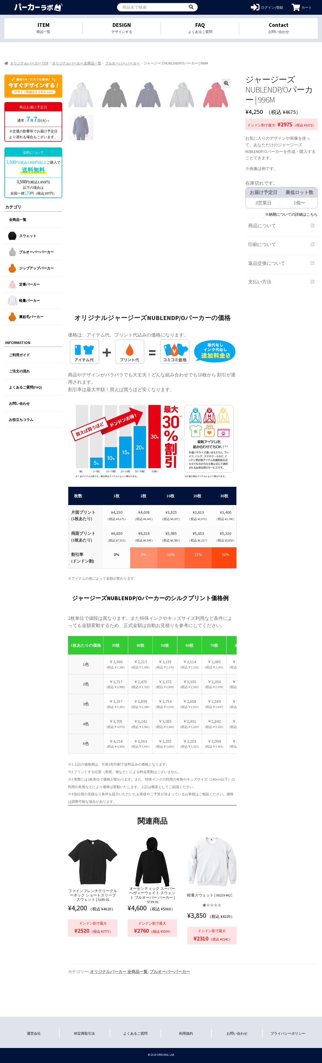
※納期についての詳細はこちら (291, 214)
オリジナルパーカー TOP (29, 63)
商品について (281, 225)
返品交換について (281, 263)
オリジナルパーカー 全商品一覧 (76, 63)
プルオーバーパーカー (122, 63)
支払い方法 (281, 281)
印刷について (281, 244)
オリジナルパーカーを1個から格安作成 (38, 7)
